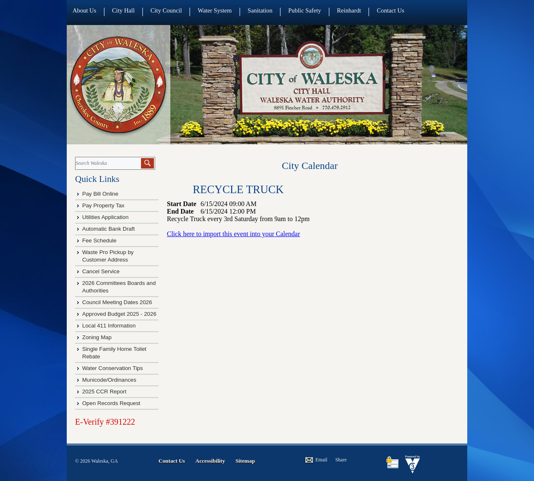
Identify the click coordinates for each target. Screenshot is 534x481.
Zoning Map (96, 337)
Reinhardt (349, 10)
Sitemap (245, 461)
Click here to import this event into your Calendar (233, 233)
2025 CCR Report (104, 391)
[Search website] (107, 163)
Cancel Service (101, 271)
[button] (147, 163)
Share (341, 460)
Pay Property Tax (103, 205)
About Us (84, 10)
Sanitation (260, 10)
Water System (215, 10)
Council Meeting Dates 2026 (117, 302)
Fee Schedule (99, 240)
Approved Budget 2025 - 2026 (119, 314)
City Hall (123, 10)
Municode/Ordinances (110, 380)
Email (321, 460)
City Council (166, 10)
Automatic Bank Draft (109, 229)
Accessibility (210, 461)
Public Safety (304, 10)
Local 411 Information (109, 325)
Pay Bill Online (100, 194)
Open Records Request (111, 403)
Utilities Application (105, 217)
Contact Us (390, 10)
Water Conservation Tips (112, 368)
